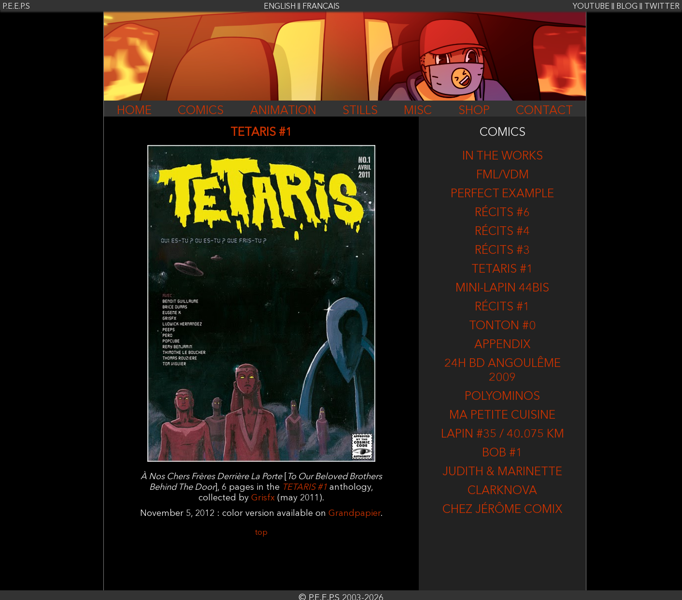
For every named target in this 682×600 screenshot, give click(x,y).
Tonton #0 (502, 326)
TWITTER (662, 7)
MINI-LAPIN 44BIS (502, 288)
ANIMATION (283, 111)
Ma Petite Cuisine (502, 416)
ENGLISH (280, 7)
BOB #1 (502, 453)
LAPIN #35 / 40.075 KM (502, 434)
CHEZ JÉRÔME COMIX (502, 510)
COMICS (201, 111)
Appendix (502, 345)
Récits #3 (502, 251)
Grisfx (263, 498)
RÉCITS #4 (502, 232)
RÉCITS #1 (502, 307)
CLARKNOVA (502, 491)
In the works (502, 156)
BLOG (627, 7)
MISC (418, 111)
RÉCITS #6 (502, 213)
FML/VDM (502, 175)
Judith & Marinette (502, 472)
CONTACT (544, 111)
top (261, 533)
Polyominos (502, 397)
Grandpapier (354, 513)
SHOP (474, 111)
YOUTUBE (591, 7)
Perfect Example (502, 194)
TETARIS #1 (502, 270)
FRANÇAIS (321, 7)
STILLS (360, 111)
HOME (134, 111)
